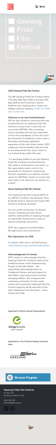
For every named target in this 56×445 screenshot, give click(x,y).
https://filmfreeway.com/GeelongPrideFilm (29, 245)
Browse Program (26, 377)
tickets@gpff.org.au (12, 403)
